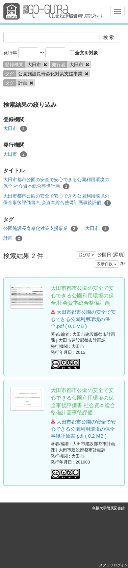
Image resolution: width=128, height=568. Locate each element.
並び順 (86, 255)
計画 (12, 238)
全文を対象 (84, 52)
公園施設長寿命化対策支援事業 (40, 229)
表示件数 (106, 264)
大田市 (15, 129)
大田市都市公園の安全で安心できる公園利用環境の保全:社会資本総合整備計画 (56, 183)
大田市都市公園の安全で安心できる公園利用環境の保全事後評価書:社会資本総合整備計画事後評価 (57, 199)
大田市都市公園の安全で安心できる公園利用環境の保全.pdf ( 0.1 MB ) (83, 319)
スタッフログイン (113, 565)
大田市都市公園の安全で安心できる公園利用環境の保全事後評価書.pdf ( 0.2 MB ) (83, 429)
